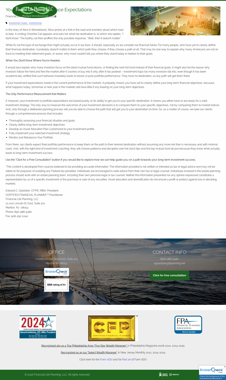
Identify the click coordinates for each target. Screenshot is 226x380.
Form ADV (106, 359)
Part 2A (126, 359)
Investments (35, 23)
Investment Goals (18, 23)
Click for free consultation (169, 275)
